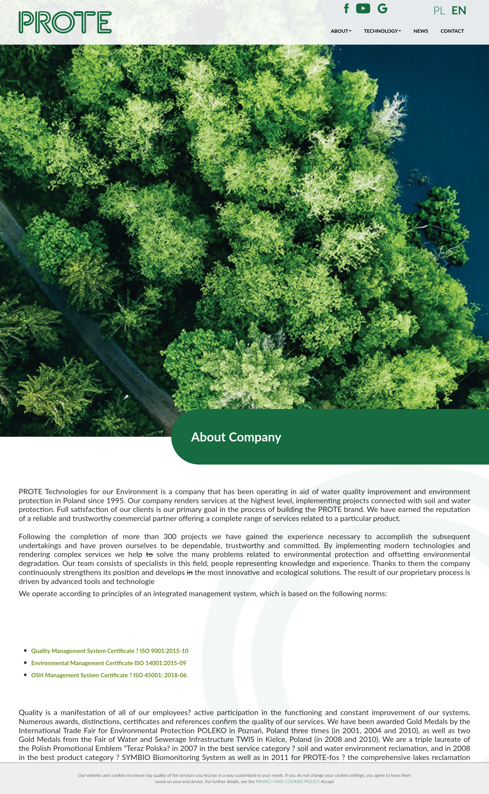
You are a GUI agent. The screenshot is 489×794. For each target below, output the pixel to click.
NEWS (421, 31)
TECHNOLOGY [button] (382, 31)
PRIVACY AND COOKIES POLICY (287, 781)
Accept (327, 781)
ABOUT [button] (341, 31)
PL (439, 10)
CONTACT (452, 31)
